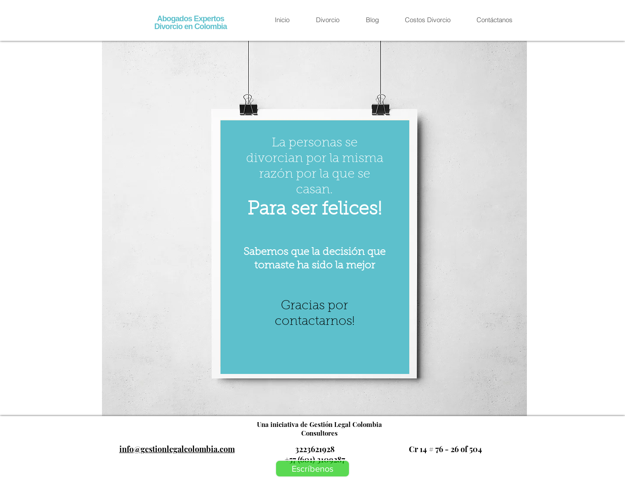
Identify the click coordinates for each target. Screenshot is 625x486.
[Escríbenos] (312, 468)
